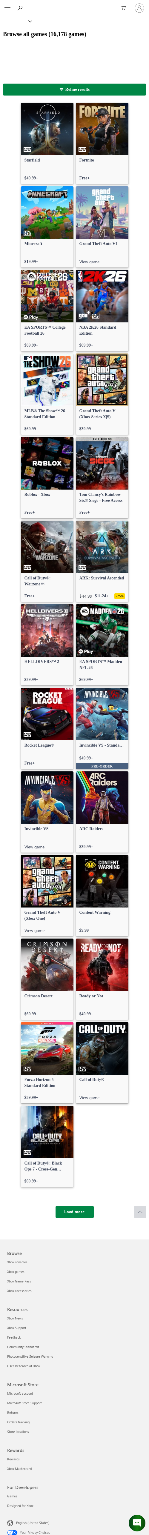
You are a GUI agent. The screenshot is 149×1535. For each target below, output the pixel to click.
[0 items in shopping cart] (125, 8)
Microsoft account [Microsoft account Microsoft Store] (20, 1393)
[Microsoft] (74, 4)
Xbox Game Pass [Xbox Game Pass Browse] (19, 1281)
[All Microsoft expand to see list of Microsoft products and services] (7, 8)
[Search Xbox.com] (21, 8)
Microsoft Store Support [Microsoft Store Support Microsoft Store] (24, 1403)
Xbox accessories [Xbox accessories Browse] (19, 1291)
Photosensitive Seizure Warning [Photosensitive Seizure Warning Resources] (30, 1356)
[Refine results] (74, 90)
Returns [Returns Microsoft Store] (13, 1412)
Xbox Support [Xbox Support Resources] (16, 1328)
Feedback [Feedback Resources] (14, 1337)
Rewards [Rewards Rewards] (13, 1459)
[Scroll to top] (140, 1212)
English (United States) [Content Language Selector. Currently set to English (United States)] (32, 1523)
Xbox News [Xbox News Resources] (15, 1318)
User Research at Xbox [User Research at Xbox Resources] (23, 1366)
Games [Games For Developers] (12, 1496)
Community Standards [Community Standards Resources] (23, 1347)
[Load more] (75, 1212)
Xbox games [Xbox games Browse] (15, 1271)
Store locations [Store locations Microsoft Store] (18, 1432)
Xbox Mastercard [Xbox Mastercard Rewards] (19, 1469)
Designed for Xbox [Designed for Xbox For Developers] (20, 1506)
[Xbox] (15, 21)
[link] (47, 143)
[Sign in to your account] (139, 8)
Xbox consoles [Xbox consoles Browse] (17, 1262)
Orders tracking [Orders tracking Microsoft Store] (18, 1422)
